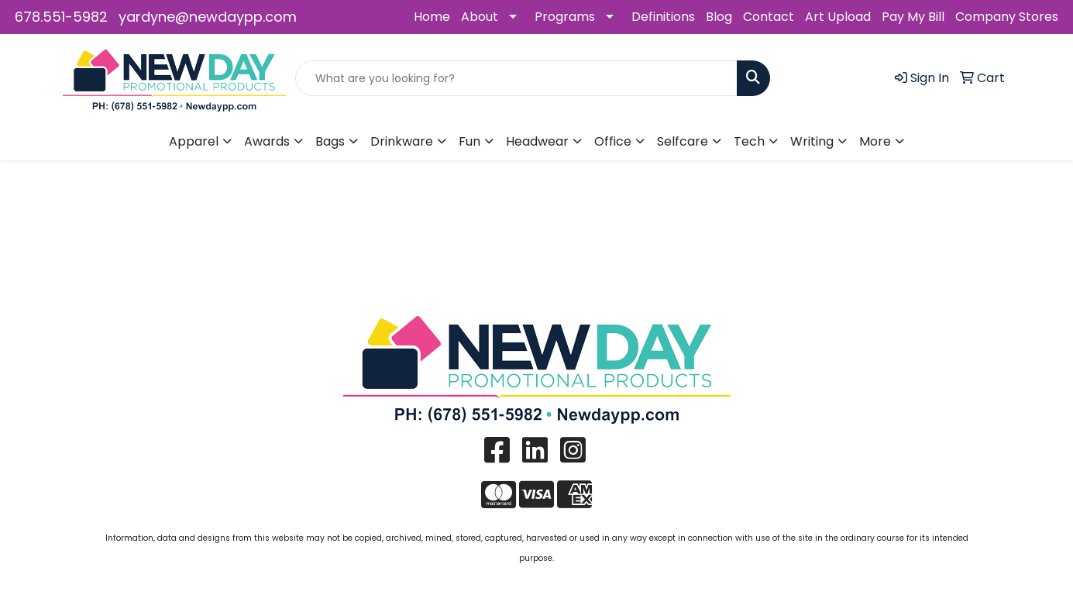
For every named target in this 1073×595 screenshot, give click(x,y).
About (479, 17)
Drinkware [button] (401, 141)
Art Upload (838, 17)
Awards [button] (267, 141)
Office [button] (612, 141)
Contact (768, 17)
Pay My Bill (913, 17)
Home (432, 17)
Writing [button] (812, 141)
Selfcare (682, 141)
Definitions (663, 17)
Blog (719, 17)
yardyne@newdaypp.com (208, 16)
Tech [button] (749, 141)
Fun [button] (469, 141)
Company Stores (1006, 17)
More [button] (875, 141)
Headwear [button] (537, 141)
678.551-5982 (61, 16)
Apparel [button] (193, 141)
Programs (565, 17)
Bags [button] (330, 141)
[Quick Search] (516, 78)
